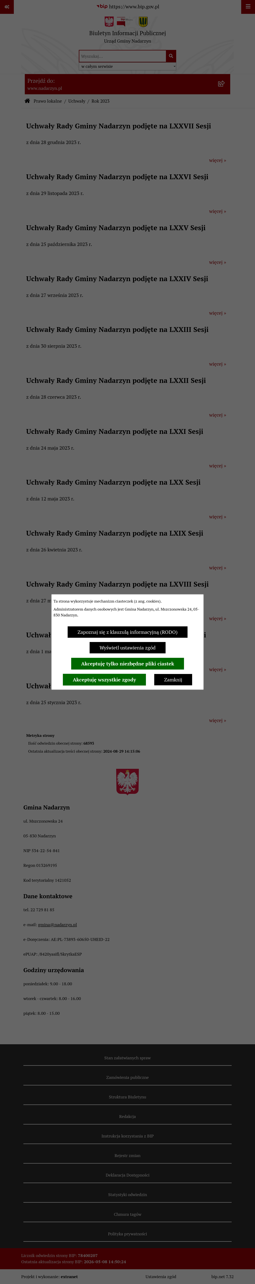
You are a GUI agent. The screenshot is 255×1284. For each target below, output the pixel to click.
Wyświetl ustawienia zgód (128, 647)
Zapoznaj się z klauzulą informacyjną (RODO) (128, 632)
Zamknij (173, 679)
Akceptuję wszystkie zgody (104, 679)
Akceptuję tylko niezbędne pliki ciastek (127, 663)
